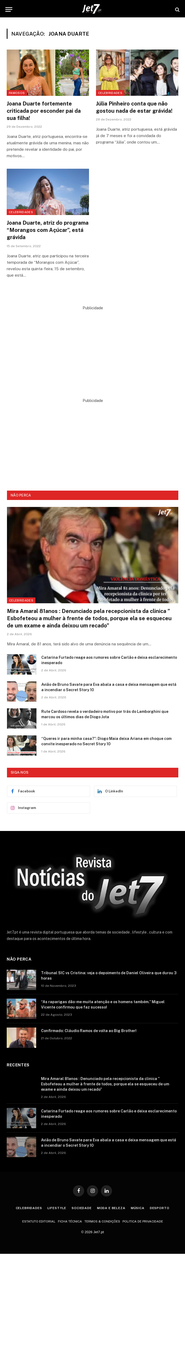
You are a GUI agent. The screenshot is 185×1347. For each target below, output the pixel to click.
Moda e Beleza (111, 1208)
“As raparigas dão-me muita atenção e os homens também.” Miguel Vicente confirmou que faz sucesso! (103, 1004)
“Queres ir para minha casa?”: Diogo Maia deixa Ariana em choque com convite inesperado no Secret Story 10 (106, 741)
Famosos (17, 93)
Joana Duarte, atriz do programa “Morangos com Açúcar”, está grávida (47, 230)
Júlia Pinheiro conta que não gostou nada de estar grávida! (134, 107)
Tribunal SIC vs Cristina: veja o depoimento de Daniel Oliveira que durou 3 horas (108, 975)
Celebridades (110, 93)
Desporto (159, 1208)
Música (138, 1208)
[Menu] (8, 9)
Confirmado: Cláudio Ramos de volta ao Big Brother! (88, 1031)
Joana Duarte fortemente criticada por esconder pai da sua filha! (44, 110)
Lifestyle (56, 1208)
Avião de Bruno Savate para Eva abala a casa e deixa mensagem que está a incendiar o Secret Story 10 (108, 687)
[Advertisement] (92, 348)
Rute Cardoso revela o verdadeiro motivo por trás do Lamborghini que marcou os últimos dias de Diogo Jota (104, 714)
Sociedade (82, 1208)
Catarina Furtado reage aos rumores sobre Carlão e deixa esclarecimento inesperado (109, 660)
